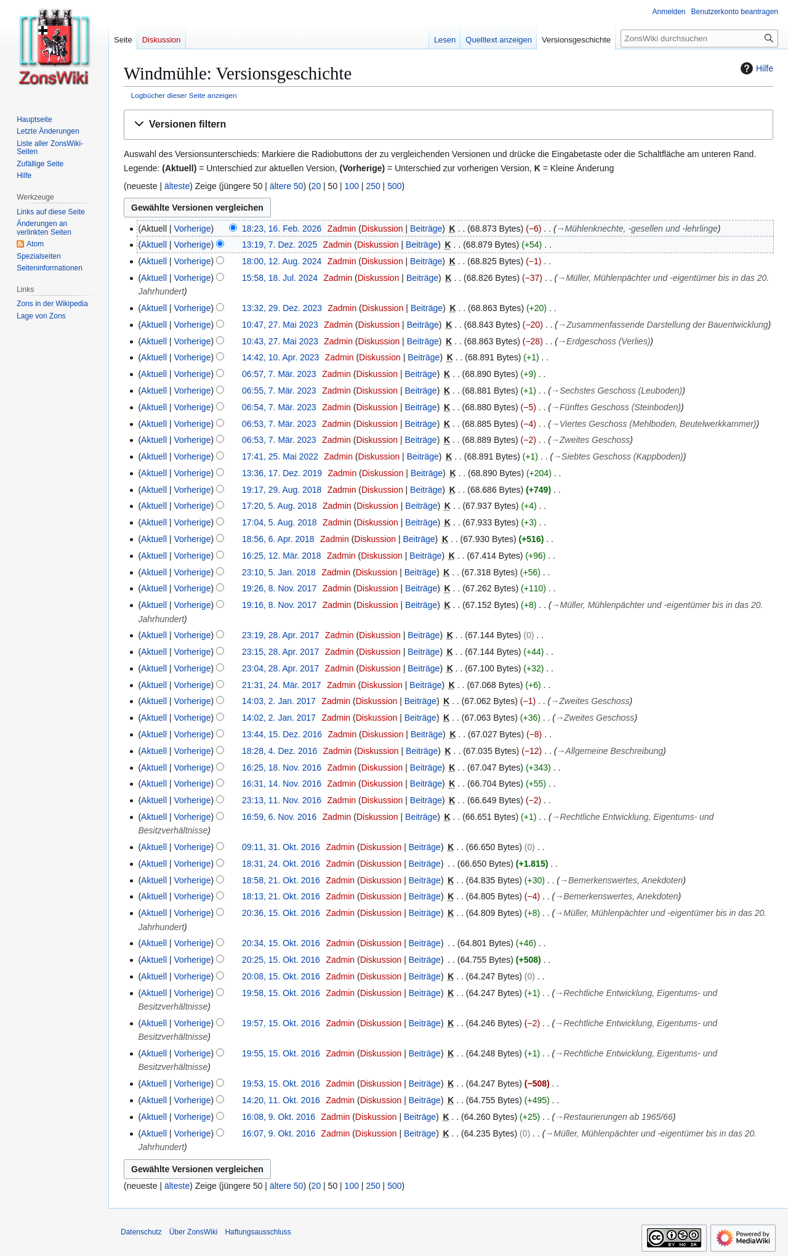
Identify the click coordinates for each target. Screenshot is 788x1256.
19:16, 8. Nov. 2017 (279, 605)
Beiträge (426, 228)
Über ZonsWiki (193, 1232)
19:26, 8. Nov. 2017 (279, 588)
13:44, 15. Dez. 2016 (282, 734)
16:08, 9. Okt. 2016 (278, 1117)
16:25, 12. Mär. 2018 (281, 556)
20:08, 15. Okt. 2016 (281, 976)
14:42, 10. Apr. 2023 (280, 357)
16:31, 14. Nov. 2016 (281, 783)
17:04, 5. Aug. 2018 (279, 522)
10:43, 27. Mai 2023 (280, 341)
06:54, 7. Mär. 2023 (279, 407)
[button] (448, 125)
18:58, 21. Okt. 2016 (281, 880)
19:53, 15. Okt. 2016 (281, 1083)
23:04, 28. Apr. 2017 (280, 668)
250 (373, 186)
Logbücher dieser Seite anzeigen (184, 95)
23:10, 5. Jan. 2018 (279, 572)
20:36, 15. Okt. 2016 (281, 913)
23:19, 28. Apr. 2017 (280, 635)
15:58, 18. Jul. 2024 (280, 278)
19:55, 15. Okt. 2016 (281, 1053)
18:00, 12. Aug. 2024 (281, 261)
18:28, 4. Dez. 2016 (279, 751)
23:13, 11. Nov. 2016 (281, 800)
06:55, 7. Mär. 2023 (279, 390)
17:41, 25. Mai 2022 (280, 456)
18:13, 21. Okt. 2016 (281, 896)
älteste (177, 186)
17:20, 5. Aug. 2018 (279, 506)
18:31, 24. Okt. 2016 (281, 864)
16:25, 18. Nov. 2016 (281, 767)
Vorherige (192, 228)
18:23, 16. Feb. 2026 (281, 228)
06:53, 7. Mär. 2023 (279, 424)
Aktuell (154, 244)
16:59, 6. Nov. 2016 (279, 817)
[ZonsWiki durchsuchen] (699, 38)
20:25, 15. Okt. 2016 (281, 960)
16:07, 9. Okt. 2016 (278, 1133)
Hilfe (755, 68)
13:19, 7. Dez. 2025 (279, 244)
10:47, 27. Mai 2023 (280, 325)
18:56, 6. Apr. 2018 (278, 539)
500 (394, 186)
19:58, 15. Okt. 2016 (281, 993)
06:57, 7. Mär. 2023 (279, 374)
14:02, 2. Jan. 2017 (279, 718)
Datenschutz (141, 1232)
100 (352, 186)
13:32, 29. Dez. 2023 (282, 308)
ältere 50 (286, 186)
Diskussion (382, 228)
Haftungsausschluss (258, 1232)
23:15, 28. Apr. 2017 (280, 652)
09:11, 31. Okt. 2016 (281, 847)
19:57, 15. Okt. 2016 (281, 1023)
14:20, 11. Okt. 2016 (281, 1100)
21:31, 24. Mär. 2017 (281, 685)
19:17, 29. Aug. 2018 (281, 490)
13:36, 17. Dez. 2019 (282, 473)
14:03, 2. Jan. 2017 (279, 701)
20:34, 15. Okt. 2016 (281, 943)
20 (316, 186)
